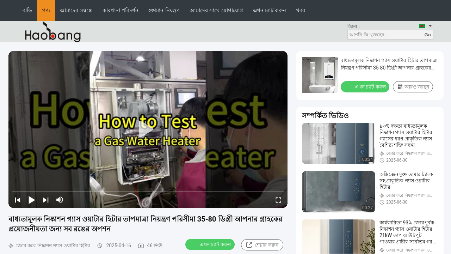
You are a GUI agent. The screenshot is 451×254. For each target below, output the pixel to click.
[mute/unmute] (60, 199)
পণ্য (46, 10)
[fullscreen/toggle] (278, 199)
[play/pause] (32, 199)
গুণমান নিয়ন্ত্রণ (163, 10)
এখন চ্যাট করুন (269, 10)
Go (427, 34)
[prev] (18, 199)
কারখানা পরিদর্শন (120, 10)
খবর (300, 10)
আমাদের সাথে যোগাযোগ (216, 10)
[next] (46, 199)
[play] (148, 129)
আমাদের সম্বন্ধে (76, 10)
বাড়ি (27, 10)
